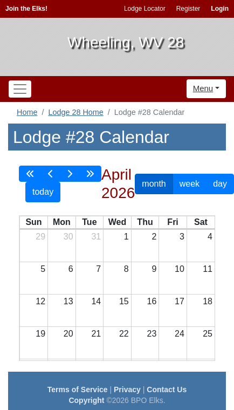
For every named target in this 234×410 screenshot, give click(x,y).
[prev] (50, 174)
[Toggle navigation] (20, 89)
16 (152, 301)
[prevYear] (30, 174)
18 (207, 301)
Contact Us (167, 389)
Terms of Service (77, 389)
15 (124, 301)
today (42, 191)
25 (207, 333)
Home (27, 112)
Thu (145, 222)
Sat (201, 222)
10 (179, 269)
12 (40, 301)
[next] (69, 174)
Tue (89, 222)
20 (68, 333)
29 (40, 236)
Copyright (86, 400)
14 (96, 301)
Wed (117, 222)
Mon (62, 222)
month (154, 183)
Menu (203, 88)
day (220, 183)
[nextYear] (90, 174)
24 (179, 333)
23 (152, 333)
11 (207, 269)
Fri (172, 222)
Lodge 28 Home (75, 112)
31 (96, 236)
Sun (33, 222)
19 (40, 333)
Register (188, 8)
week (189, 183)
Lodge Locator (145, 8)
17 (179, 301)
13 (68, 301)
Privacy (127, 389)
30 (68, 236)
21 (96, 333)
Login (220, 8)
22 (124, 333)
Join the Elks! (26, 8)
